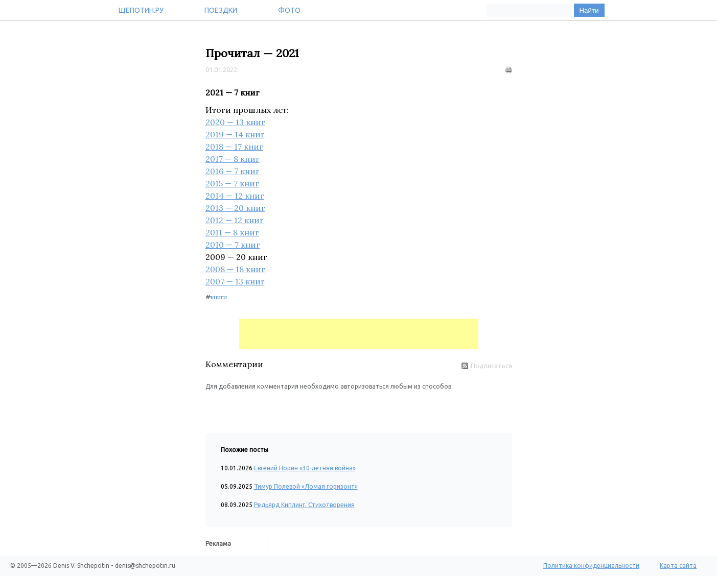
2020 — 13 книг (235, 122)
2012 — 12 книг (234, 220)
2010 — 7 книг (232, 244)
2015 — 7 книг (232, 183)
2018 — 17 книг (234, 146)
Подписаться (486, 365)
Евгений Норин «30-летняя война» (305, 468)
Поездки (220, 10)
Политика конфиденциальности (591, 565)
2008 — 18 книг (235, 269)
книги (219, 297)
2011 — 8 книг (232, 232)
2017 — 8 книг (232, 159)
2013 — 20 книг (235, 208)
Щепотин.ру (141, 10)
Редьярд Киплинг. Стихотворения (304, 504)
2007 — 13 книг (235, 281)
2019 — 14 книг (235, 134)
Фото (289, 10)
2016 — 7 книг (232, 171)
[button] (213, 406)
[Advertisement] (358, 334)
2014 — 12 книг (234, 195)
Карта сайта (678, 565)
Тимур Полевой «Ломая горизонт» (306, 486)
